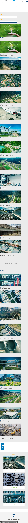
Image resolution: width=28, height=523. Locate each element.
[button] (8, 17)
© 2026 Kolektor (10, 519)
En (24, 1)
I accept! (14, 522)
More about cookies (16, 522)
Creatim (16, 520)
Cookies (19, 519)
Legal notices (15, 519)
